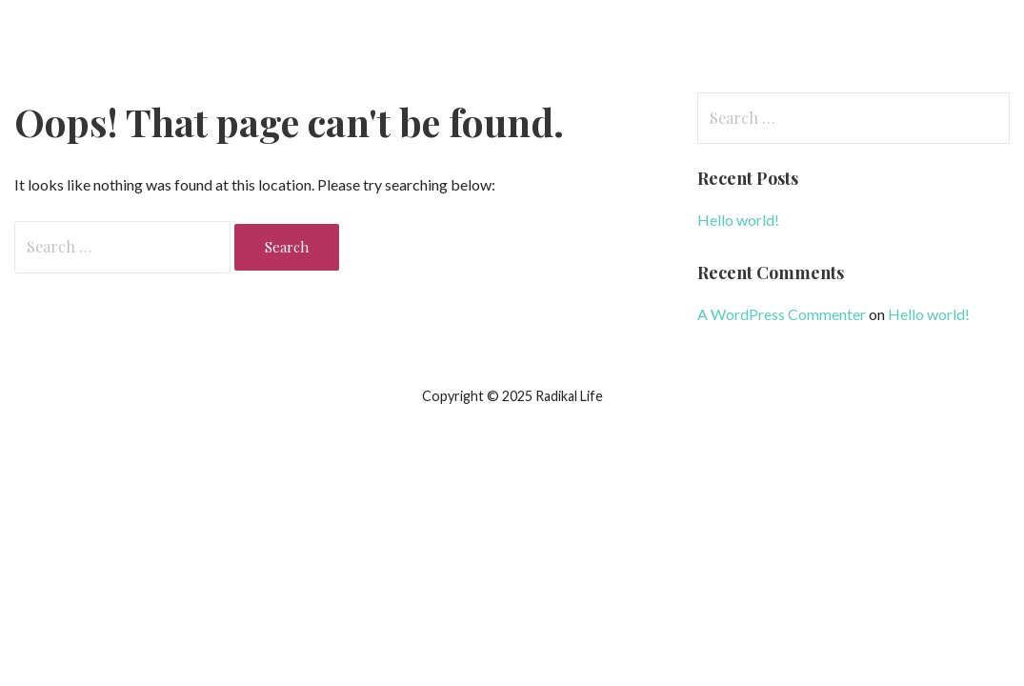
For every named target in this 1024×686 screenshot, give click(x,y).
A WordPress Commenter (781, 314)
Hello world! (738, 220)
